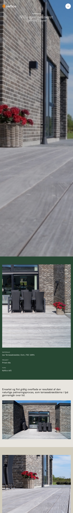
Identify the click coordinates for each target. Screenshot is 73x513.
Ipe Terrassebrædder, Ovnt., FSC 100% (18, 354)
